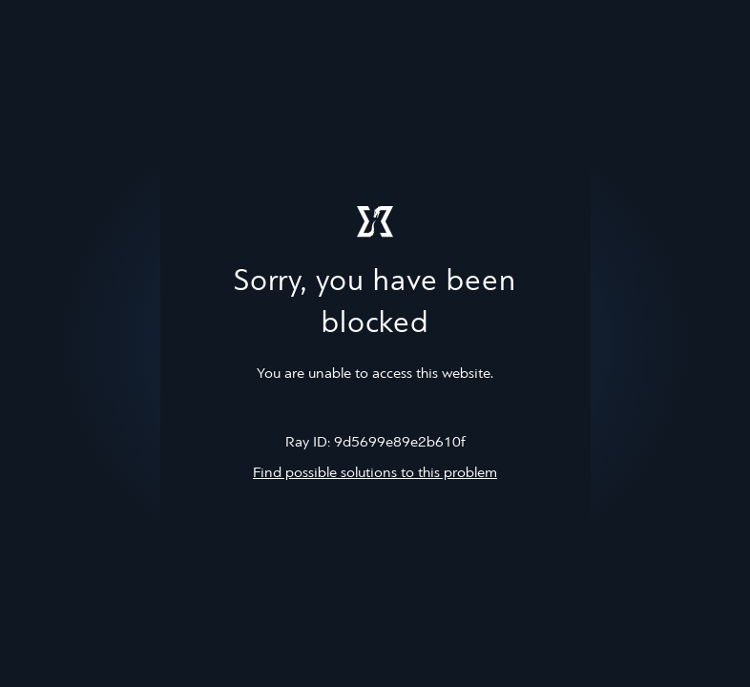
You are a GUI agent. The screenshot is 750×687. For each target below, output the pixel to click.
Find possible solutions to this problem (375, 473)
